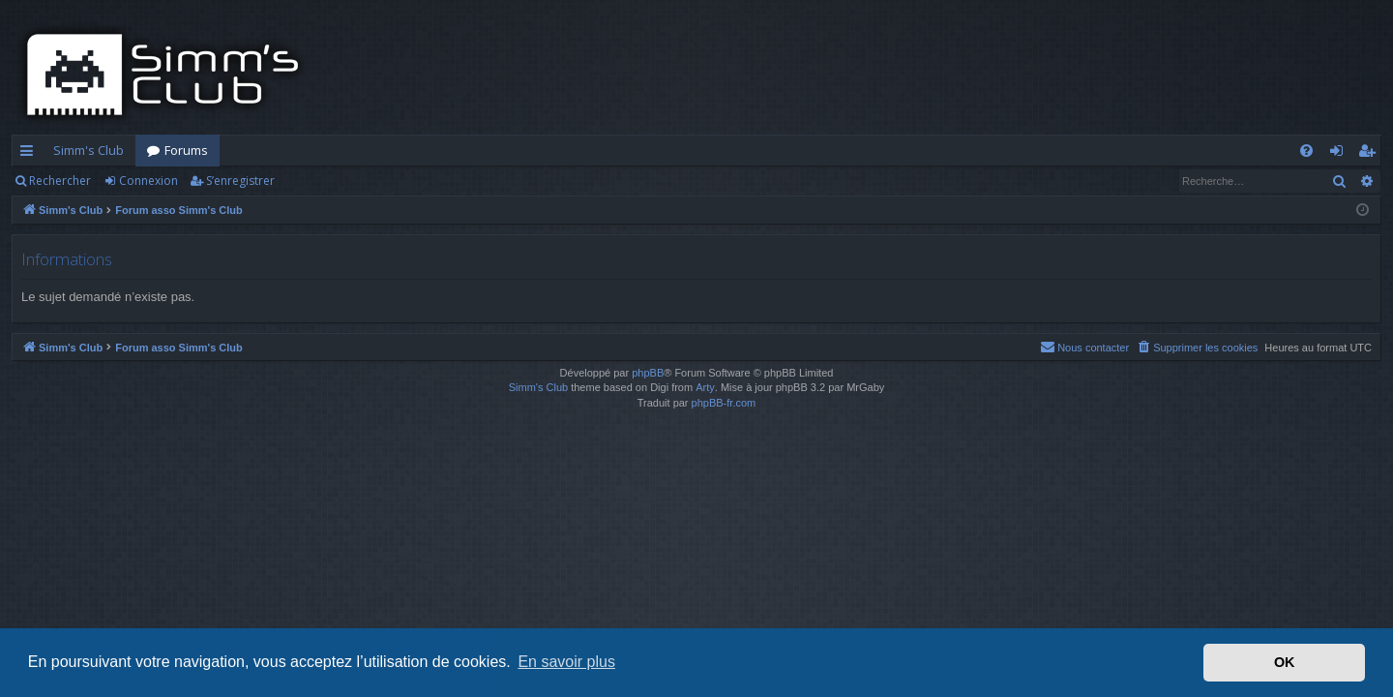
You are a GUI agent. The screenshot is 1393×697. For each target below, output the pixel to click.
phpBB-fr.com (724, 403)
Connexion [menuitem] (1340, 154)
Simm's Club (88, 150)
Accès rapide (30, 154)
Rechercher (60, 180)
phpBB (648, 373)
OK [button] (1284, 662)
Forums (186, 150)
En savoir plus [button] (566, 661)
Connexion (148, 180)
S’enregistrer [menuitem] (1370, 154)
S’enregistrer (240, 180)
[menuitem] (1306, 151)
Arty (705, 387)
